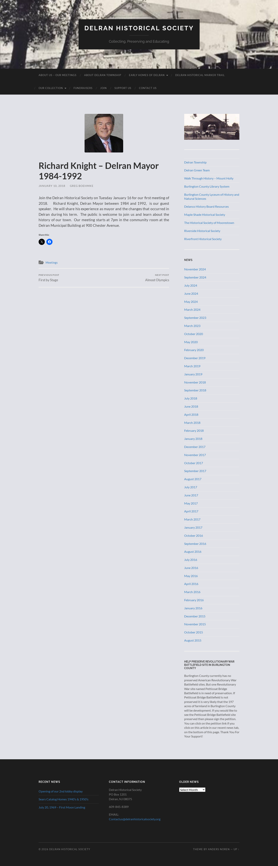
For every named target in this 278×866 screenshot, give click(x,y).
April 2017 (191, 511)
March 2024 (192, 309)
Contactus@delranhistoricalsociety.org (134, 819)
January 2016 (193, 608)
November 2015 (195, 624)
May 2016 (191, 576)
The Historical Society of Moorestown (209, 222)
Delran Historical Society (139, 28)
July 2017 (190, 487)
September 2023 (195, 317)
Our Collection (51, 88)
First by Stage (49, 277)
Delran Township (195, 162)
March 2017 (192, 519)
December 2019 (194, 358)
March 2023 (192, 326)
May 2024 (191, 301)
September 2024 (195, 277)
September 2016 (195, 543)
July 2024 (190, 285)
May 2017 (191, 503)
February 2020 (194, 350)
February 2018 (194, 430)
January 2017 (193, 527)
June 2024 (191, 293)
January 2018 (193, 438)
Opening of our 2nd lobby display (61, 791)
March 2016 (192, 592)
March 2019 (192, 366)
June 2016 (191, 568)
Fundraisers (83, 88)
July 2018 (190, 398)
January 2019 (193, 374)
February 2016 (194, 600)
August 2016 (192, 551)
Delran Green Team (197, 170)
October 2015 (193, 632)
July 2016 (190, 559)
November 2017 (195, 455)
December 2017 (194, 447)
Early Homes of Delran (147, 75)
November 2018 (195, 382)
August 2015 (192, 640)
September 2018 (195, 390)
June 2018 (191, 406)
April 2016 (191, 584)
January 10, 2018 (52, 185)
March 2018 (192, 422)
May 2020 (191, 342)
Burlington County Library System (206, 186)
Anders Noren (219, 849)
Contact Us (148, 88)
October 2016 (193, 535)
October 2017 (193, 463)
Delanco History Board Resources (206, 206)
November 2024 (195, 269)
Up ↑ (236, 849)
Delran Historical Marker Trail (200, 75)
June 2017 (191, 495)
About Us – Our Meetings (57, 75)
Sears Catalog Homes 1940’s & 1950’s (63, 799)
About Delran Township (102, 75)
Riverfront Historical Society (203, 239)
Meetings (52, 262)
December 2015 (194, 616)
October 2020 (193, 334)
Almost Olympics (157, 277)
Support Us (122, 88)
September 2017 (195, 471)
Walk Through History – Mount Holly (208, 178)
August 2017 (192, 479)
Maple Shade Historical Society (204, 214)
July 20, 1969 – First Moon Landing (62, 807)
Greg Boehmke (81, 185)
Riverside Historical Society (202, 231)
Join (103, 88)
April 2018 (191, 414)
